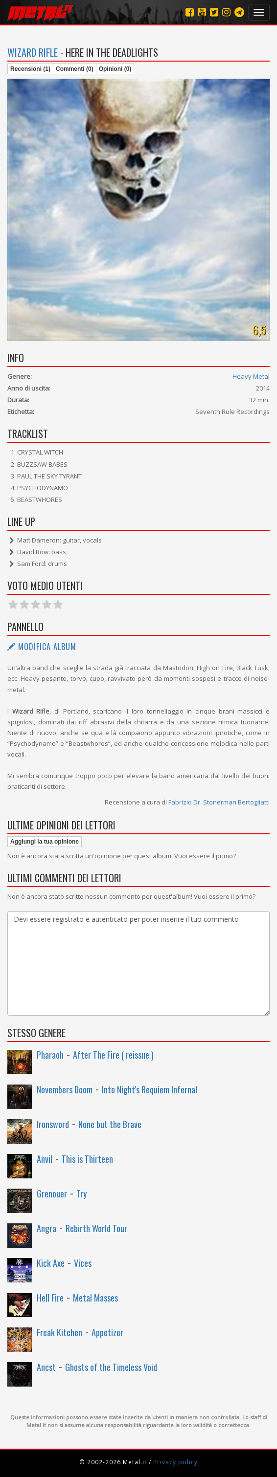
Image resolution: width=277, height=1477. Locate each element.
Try (81, 1193)
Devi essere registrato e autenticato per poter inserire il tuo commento (138, 963)
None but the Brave (109, 1124)
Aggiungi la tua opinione (44, 841)
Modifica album (41, 646)
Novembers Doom (64, 1089)
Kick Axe (51, 1263)
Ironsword (53, 1124)
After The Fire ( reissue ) (113, 1054)
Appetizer (107, 1332)
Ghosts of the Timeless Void (111, 1367)
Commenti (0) (74, 68)
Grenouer (52, 1193)
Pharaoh (50, 1054)
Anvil (44, 1158)
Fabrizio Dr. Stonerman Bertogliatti (219, 802)
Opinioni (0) (115, 68)
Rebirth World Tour (96, 1228)
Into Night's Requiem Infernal (149, 1089)
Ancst (46, 1367)
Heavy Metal (251, 376)
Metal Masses (95, 1297)
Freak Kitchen (59, 1332)
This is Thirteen (87, 1158)
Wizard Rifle (32, 52)
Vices (83, 1263)
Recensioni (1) (30, 68)
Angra (46, 1228)
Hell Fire (50, 1297)
